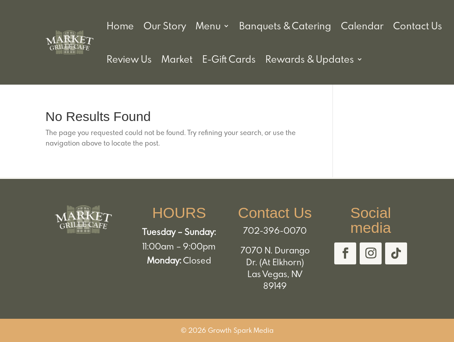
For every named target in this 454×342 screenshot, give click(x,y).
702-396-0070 (275, 230)
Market (177, 59)
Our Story (164, 25)
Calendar (362, 25)
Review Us (129, 59)
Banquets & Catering (285, 25)
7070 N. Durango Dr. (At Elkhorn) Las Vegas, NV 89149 (275, 267)
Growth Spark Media (241, 330)
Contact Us (417, 25)
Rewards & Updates (309, 59)
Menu (208, 25)
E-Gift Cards (229, 59)
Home (120, 25)
